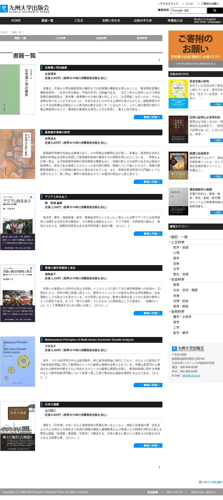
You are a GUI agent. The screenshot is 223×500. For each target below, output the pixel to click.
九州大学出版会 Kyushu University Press (25, 9)
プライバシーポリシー (203, 492)
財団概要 (154, 492)
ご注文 (79, 20)
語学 (195, 258)
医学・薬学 (195, 333)
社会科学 (101, 38)
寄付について (208, 3)
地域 (195, 295)
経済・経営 (195, 306)
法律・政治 (195, 301)
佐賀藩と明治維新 (56, 67)
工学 (195, 327)
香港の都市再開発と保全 (60, 268)
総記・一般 (20, 38)
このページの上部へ (211, 482)
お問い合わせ (111, 20)
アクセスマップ (169, 3)
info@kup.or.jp (191, 375)
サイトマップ (174, 492)
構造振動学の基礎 (201, 189)
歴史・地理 (195, 274)
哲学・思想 (195, 247)
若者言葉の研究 (199, 81)
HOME (16, 20)
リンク (190, 3)
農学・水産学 (195, 317)
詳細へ (216, 104)
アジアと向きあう (56, 196)
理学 (195, 322)
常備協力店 (175, 20)
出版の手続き (143, 20)
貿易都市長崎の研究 (57, 132)
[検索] (188, 11)
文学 (195, 269)
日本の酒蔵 (52, 404)
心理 (195, 253)
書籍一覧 (48, 20)
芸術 (195, 263)
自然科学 (142, 38)
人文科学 (60, 38)
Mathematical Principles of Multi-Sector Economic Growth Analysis (89, 339)
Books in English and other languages (207, 20)
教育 (195, 285)
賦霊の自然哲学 (199, 153)
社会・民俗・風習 (195, 290)
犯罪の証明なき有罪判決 (205, 117)
